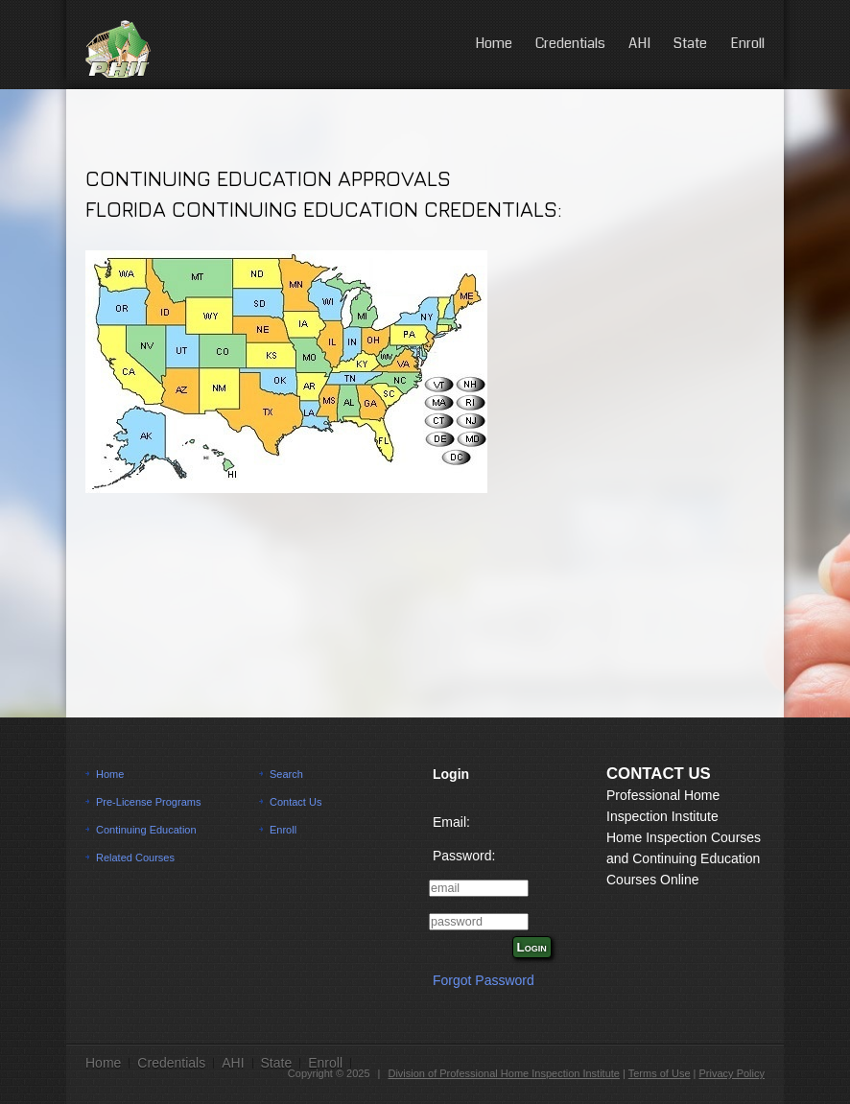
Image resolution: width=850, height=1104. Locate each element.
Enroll (747, 43)
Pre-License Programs (148, 802)
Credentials (570, 43)
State (690, 43)
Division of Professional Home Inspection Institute (504, 1073)
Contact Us (295, 802)
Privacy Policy (732, 1073)
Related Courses (135, 857)
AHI (639, 43)
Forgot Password (483, 980)
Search (286, 774)
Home (493, 43)
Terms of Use (659, 1073)
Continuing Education (146, 829)
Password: (464, 855)
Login (532, 947)
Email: (451, 822)
